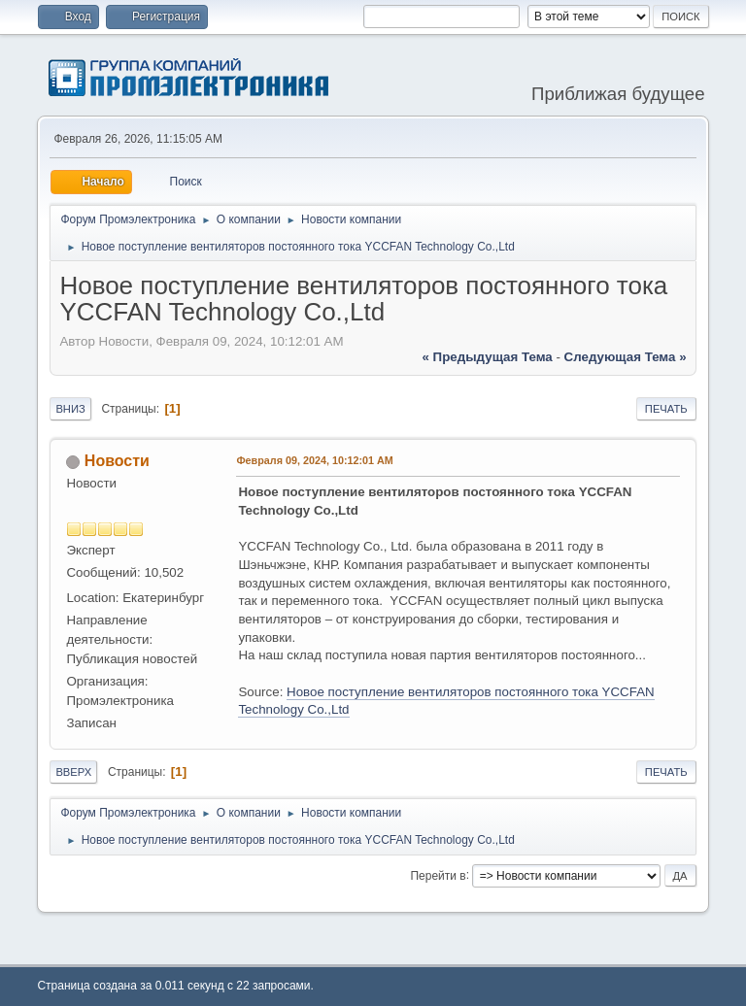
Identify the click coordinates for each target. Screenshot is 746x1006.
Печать (666, 409)
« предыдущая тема (488, 357)
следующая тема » (625, 357)
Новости (117, 461)
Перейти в (437, 875)
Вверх (73, 772)
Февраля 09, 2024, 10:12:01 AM (314, 460)
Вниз (70, 409)
